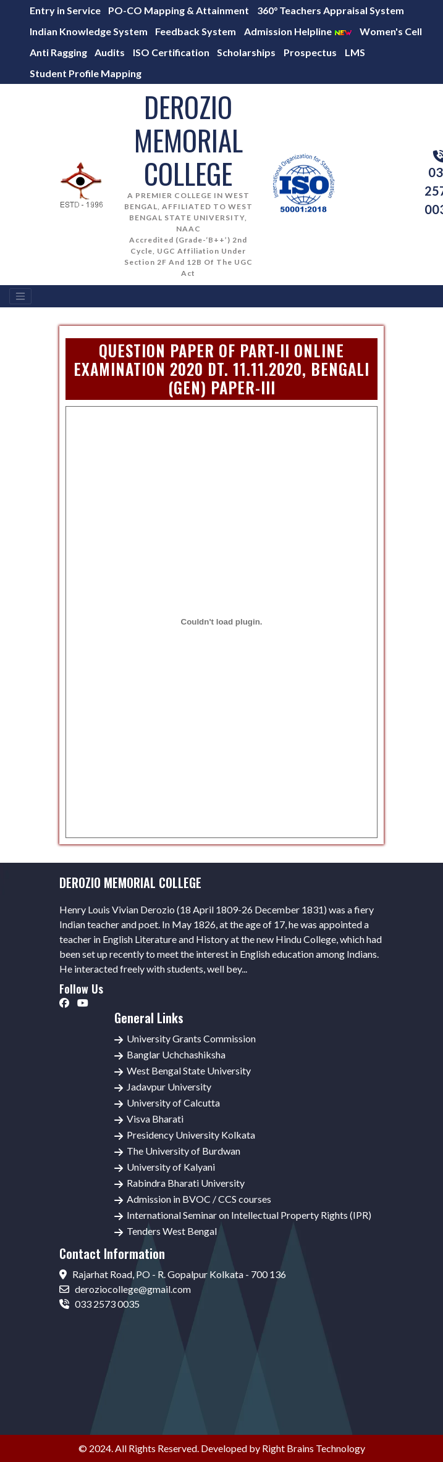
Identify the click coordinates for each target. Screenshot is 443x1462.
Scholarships (246, 52)
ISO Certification (171, 52)
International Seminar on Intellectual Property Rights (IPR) (249, 1215)
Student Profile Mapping (85, 73)
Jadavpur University (169, 1086)
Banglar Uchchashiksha (176, 1054)
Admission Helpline (298, 31)
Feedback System (195, 31)
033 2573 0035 (99, 1304)
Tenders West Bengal (172, 1231)
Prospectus (310, 52)
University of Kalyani (171, 1167)
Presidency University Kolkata (191, 1134)
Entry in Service (65, 10)
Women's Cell (391, 31)
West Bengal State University (189, 1070)
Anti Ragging (58, 52)
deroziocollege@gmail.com (125, 1289)
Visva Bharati (155, 1118)
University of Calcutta (173, 1102)
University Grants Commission (191, 1038)
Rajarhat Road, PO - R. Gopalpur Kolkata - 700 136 (172, 1274)
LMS (355, 52)
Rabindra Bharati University (186, 1183)
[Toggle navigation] (20, 296)
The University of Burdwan (183, 1151)
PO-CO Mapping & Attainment (178, 10)
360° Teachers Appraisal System (330, 10)
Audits (110, 52)
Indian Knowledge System (89, 31)
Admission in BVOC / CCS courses (199, 1199)
